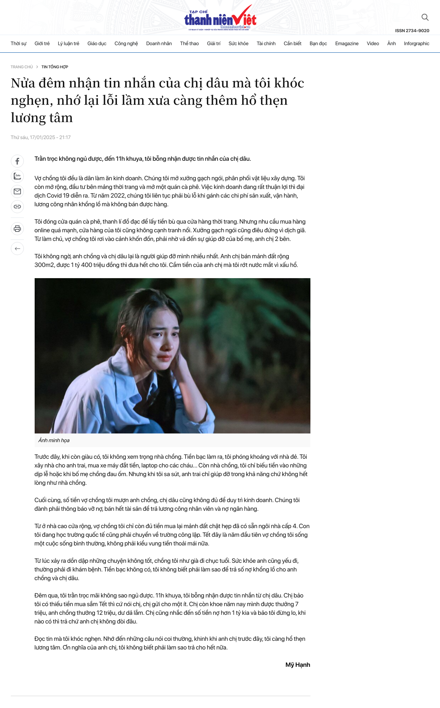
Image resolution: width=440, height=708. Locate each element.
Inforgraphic (417, 44)
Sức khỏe (239, 44)
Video (373, 44)
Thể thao (189, 44)
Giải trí (214, 44)
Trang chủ (22, 67)
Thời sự (19, 44)
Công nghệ (126, 44)
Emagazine (347, 44)
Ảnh (391, 44)
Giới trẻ (42, 44)
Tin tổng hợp (55, 67)
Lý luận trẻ (68, 44)
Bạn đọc (318, 44)
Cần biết (292, 44)
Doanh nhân (159, 44)
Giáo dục (96, 44)
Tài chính (266, 44)
